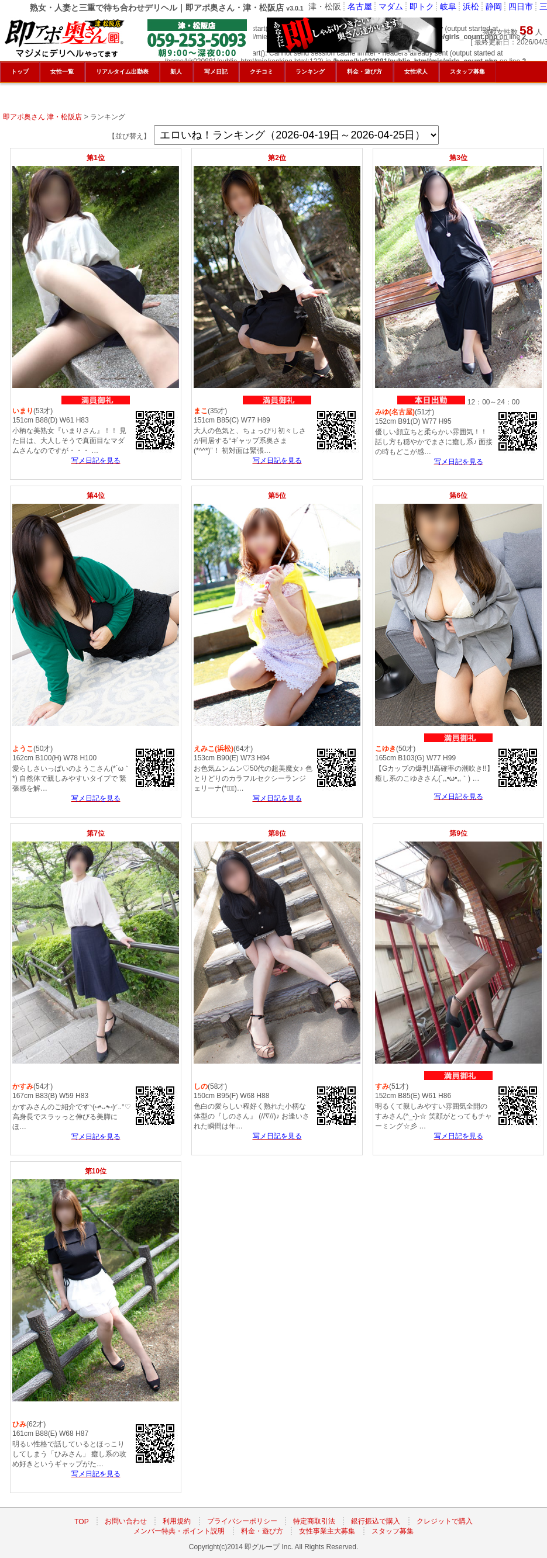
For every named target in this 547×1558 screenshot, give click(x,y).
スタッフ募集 (392, 1531)
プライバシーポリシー (242, 1521)
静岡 (494, 6)
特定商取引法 (314, 1521)
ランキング (310, 71)
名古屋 (360, 6)
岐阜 (448, 6)
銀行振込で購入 (375, 1521)
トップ (20, 71)
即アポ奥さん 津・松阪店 (42, 117)
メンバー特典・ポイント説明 (179, 1531)
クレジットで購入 (445, 1521)
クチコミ (261, 71)
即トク (422, 6)
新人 (176, 71)
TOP (81, 1521)
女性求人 (416, 71)
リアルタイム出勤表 (122, 71)
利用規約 (177, 1521)
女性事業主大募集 (327, 1531)
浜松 (471, 6)
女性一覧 (62, 71)
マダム (391, 6)
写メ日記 (216, 71)
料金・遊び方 (262, 1531)
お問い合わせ (126, 1521)
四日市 (520, 6)
